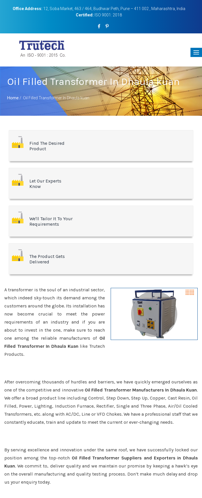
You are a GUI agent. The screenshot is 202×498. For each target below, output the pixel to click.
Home (13, 97)
